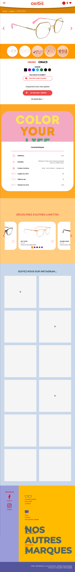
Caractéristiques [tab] (37, 147)
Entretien (21, 162)
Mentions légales (67, 567)
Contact (27, 517)
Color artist (28, 501)
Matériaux (21, 155)
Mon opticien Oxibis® (32, 519)
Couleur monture (23, 168)
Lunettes (28, 503)
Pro (64, 3)
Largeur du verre (23, 174)
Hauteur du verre (23, 185)
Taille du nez (22, 179)
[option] (37, 235)
